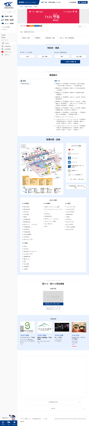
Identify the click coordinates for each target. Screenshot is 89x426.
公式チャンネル (8, 52)
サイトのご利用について (25, 418)
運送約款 (22, 421)
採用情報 (3, 37)
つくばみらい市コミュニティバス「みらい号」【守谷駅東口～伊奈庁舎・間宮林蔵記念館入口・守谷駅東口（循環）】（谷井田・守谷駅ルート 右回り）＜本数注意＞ (71, 127)
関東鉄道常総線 (25, 83)
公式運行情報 (7, 46)
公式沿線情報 (7, 49)
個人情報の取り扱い (37, 418)
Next (84, 329)
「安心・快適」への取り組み (76, 179)
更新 (37, 2)
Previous (22, 329)
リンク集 (45, 418)
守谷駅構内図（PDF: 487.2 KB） (76, 187)
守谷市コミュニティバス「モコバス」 (65, 117)
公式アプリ (7, 54)
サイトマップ (4, 40)
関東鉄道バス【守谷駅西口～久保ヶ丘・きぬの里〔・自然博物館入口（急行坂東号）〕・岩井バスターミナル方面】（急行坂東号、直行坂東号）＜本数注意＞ (71, 103)
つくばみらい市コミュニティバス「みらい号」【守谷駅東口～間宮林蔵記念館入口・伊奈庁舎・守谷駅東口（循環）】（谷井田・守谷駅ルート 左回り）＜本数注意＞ (71, 121)
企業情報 (3, 35)
